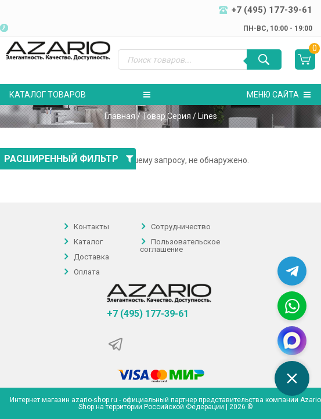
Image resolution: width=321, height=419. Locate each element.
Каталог (88, 241)
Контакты (91, 226)
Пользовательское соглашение (180, 245)
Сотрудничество (181, 226)
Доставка (91, 256)
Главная (119, 116)
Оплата (87, 272)
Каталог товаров (79, 94)
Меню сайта (279, 94)
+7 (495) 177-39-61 (148, 314)
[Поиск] (264, 59)
